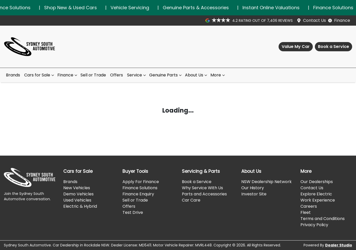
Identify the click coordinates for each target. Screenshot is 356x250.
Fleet (305, 212)
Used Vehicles (77, 200)
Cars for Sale (39, 75)
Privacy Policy (314, 225)
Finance (342, 20)
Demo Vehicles (78, 194)
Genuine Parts (166, 75)
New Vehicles (76, 188)
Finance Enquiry (138, 194)
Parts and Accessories (204, 194)
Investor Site (253, 194)
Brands (13, 75)
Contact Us (314, 20)
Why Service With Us (202, 188)
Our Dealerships (316, 182)
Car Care (191, 200)
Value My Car (296, 46)
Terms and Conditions (322, 219)
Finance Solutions (139, 188)
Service (137, 75)
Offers (116, 75)
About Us (196, 75)
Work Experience (317, 200)
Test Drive (132, 212)
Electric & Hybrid (80, 206)
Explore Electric (316, 194)
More (218, 75)
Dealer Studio (338, 245)
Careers (308, 206)
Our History (252, 188)
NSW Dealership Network (266, 182)
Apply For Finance (140, 182)
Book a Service (333, 46)
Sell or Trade (93, 75)
